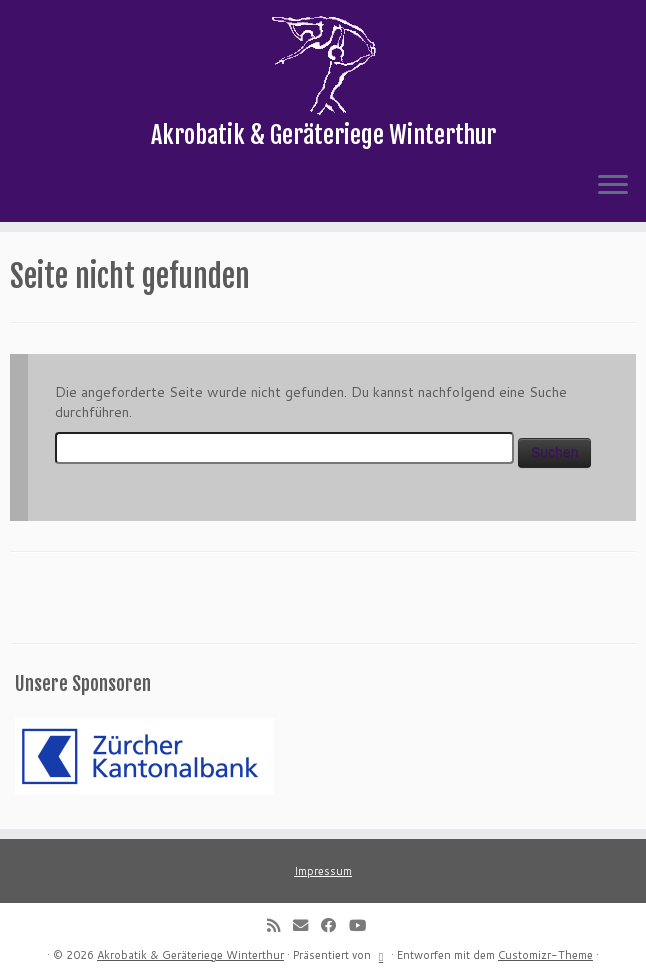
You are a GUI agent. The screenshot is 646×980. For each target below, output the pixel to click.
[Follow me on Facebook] (335, 925)
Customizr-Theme (545, 955)
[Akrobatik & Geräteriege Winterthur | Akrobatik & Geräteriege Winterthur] (323, 65)
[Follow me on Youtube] (364, 925)
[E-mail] (307, 925)
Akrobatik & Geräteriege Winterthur (190, 955)
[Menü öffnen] (613, 186)
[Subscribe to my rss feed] (280, 925)
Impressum (323, 871)
